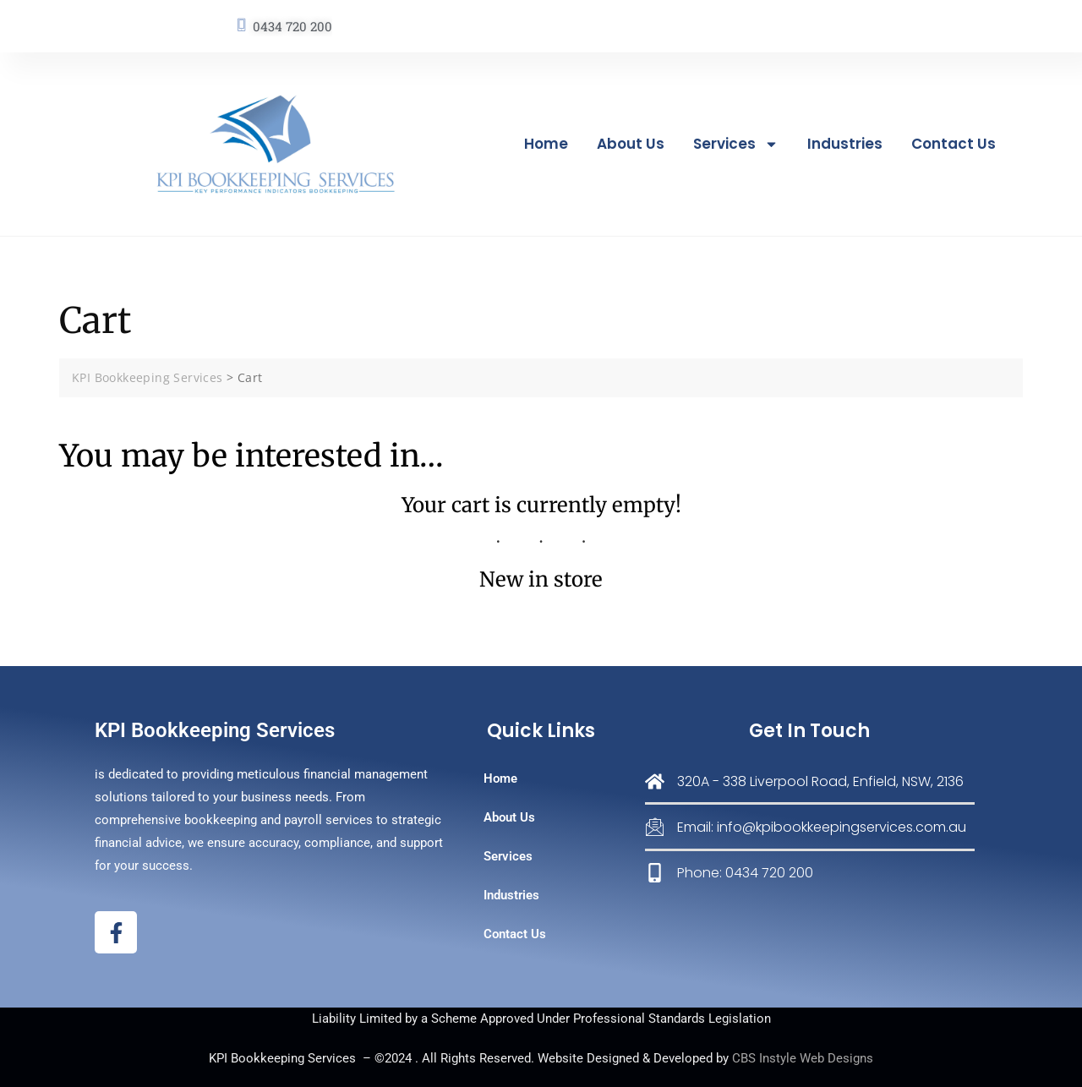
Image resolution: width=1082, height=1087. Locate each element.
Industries (845, 144)
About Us (630, 144)
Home (546, 144)
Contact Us (953, 144)
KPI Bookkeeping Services (215, 730)
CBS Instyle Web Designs (802, 1058)
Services (736, 144)
